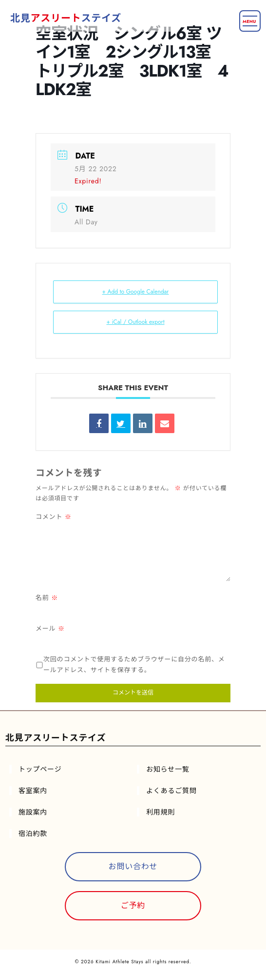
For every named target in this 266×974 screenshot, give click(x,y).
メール (50, 628)
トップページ (40, 769)
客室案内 (33, 790)
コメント (54, 516)
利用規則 (160, 812)
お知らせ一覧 (168, 769)
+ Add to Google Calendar (135, 291)
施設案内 (33, 812)
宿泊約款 (33, 833)
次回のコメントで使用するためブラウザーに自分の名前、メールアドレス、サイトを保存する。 (134, 665)
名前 (47, 597)
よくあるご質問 (171, 790)
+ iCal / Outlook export (135, 322)
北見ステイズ (65, 18)
